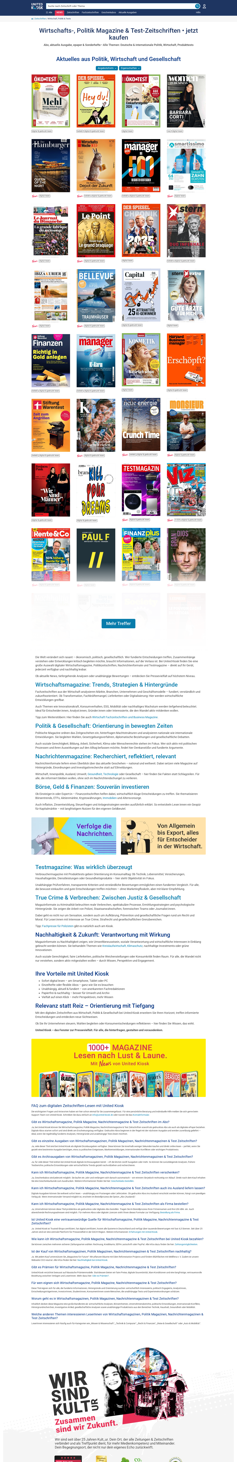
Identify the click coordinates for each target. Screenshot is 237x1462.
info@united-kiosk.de (102, 1115)
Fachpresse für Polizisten (58, 926)
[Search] (197, 6)
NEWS (60, 12)
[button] (118, 623)
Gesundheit (95, 774)
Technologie (111, 774)
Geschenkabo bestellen (122, 1181)
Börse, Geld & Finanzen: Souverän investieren (92, 787)
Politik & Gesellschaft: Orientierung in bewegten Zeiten (104, 726)
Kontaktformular (141, 1115)
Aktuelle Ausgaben (128, 12)
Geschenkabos (108, 12)
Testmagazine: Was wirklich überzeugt (83, 867)
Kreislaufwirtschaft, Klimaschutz (122, 945)
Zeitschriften (73, 12)
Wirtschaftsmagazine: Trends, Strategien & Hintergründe (106, 684)
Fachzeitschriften (90, 12)
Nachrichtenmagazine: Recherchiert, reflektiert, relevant (105, 756)
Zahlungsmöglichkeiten (186, 1244)
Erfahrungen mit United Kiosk (143, 1232)
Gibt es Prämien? (100, 1276)
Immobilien (110, 798)
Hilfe (198, 12)
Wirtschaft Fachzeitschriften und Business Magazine (125, 717)
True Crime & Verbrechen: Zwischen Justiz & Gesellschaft (108, 897)
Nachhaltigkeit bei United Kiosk (92, 1260)
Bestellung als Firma (170, 1212)
